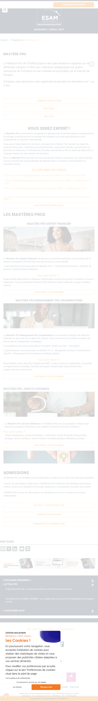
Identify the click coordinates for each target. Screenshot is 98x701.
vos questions (35, 629)
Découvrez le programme (49, 292)
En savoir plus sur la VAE (49, 205)
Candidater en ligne (73, 4)
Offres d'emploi (62, 687)
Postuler (63, 699)
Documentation (49, 699)
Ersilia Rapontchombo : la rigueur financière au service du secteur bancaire (39, 589)
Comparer (36, 699)
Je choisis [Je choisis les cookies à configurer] (17, 687)
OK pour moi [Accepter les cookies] (46, 687)
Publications (65, 629)
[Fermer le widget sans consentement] (15, 632)
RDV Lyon (49, 116)
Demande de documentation (49, 524)
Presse (51, 629)
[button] (5, 696)
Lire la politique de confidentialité (17, 678)
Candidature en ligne (49, 101)
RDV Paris (49, 108)
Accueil (4, 40)
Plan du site (74, 687)
